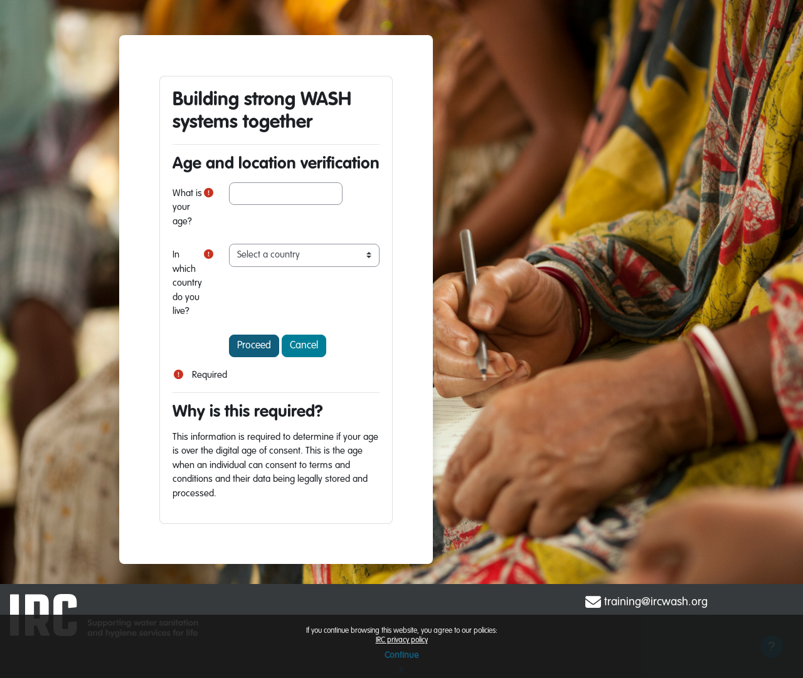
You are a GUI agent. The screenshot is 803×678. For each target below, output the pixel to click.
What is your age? (187, 207)
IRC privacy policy (402, 640)
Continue (401, 655)
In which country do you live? (187, 283)
